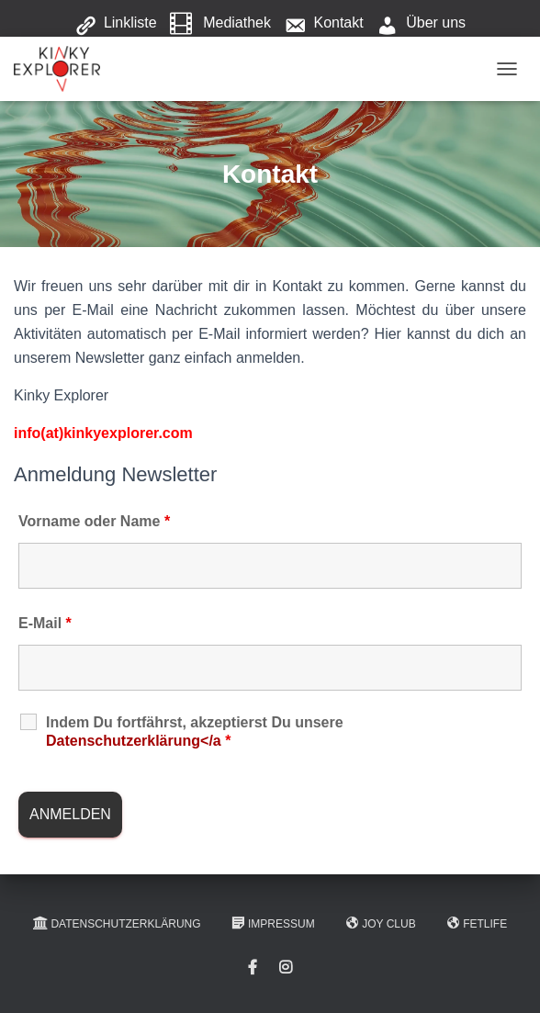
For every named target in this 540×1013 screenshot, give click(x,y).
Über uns (421, 24)
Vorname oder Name (94, 521)
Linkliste (115, 24)
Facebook (252, 968)
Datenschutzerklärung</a (138, 740)
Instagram (285, 968)
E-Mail (45, 623)
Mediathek (220, 24)
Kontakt (323, 24)
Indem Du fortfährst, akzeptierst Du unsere (194, 731)
